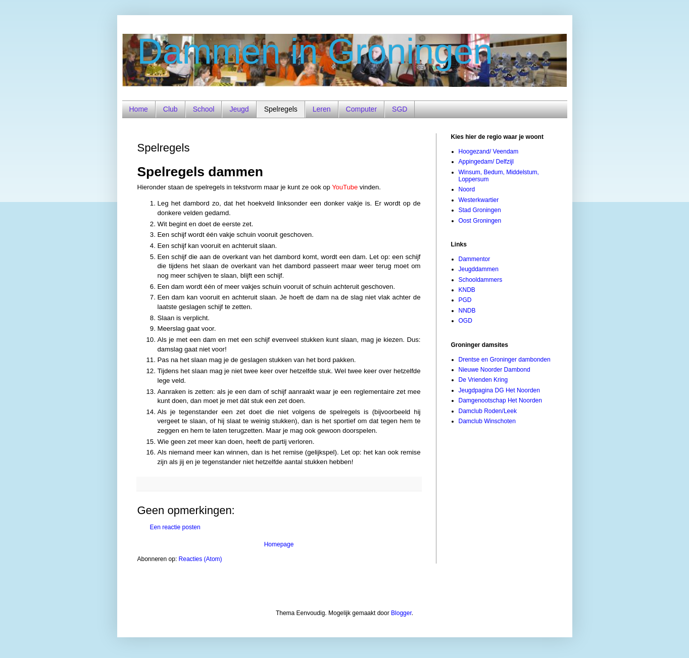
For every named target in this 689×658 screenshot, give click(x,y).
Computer (361, 109)
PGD (465, 299)
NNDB (467, 310)
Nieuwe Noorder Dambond (494, 369)
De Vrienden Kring (483, 379)
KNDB (467, 289)
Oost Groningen (480, 220)
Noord (467, 189)
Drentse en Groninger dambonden (505, 359)
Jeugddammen (479, 269)
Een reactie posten (175, 527)
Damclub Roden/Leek (488, 411)
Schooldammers (481, 279)
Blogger (401, 613)
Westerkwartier (479, 200)
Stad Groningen (480, 210)
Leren (322, 109)
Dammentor (474, 259)
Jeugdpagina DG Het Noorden (499, 390)
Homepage (279, 544)
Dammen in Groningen (315, 51)
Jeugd (239, 109)
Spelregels (281, 109)
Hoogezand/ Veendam (489, 151)
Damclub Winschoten (487, 421)
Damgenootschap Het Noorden (500, 400)
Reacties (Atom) (200, 559)
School (204, 109)
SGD (399, 109)
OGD (465, 320)
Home (138, 109)
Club (170, 109)
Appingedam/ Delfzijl (486, 161)
